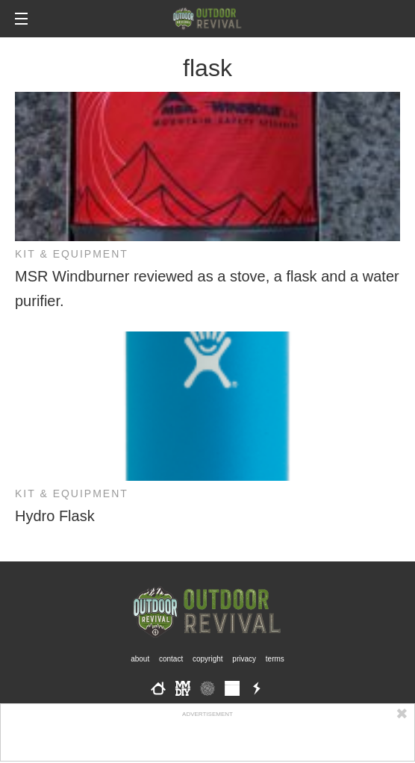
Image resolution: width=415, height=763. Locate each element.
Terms (275, 659)
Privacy (244, 659)
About (140, 659)
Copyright (208, 659)
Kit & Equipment (71, 254)
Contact (171, 659)
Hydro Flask (55, 516)
